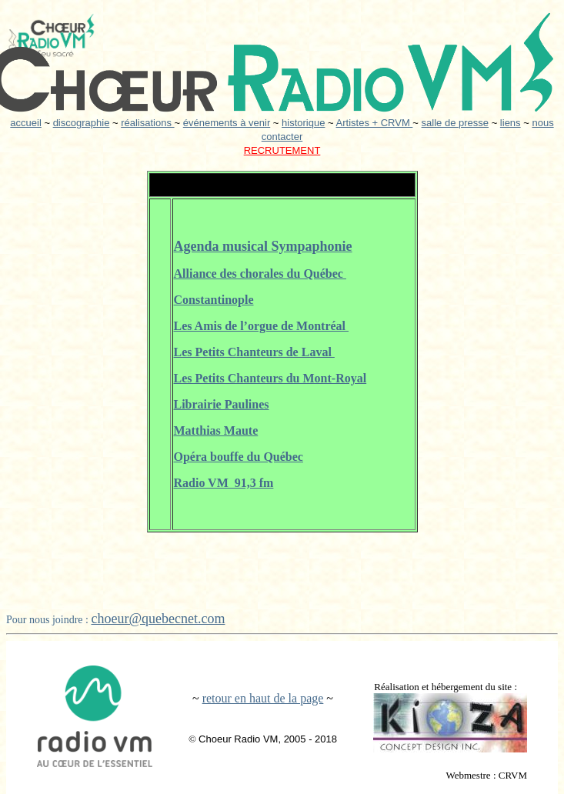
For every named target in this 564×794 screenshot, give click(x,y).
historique (303, 122)
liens (510, 122)
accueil (25, 122)
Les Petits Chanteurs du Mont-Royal (270, 378)
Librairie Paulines (221, 404)
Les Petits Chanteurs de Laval (254, 352)
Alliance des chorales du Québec (260, 273)
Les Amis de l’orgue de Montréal (261, 325)
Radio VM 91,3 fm (224, 482)
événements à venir (226, 122)
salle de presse (455, 122)
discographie (81, 122)
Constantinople (214, 299)
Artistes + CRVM (374, 122)
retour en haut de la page (263, 698)
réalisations (147, 122)
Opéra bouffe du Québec (238, 456)
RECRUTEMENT (282, 150)
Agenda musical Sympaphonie (263, 246)
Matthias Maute (216, 430)
